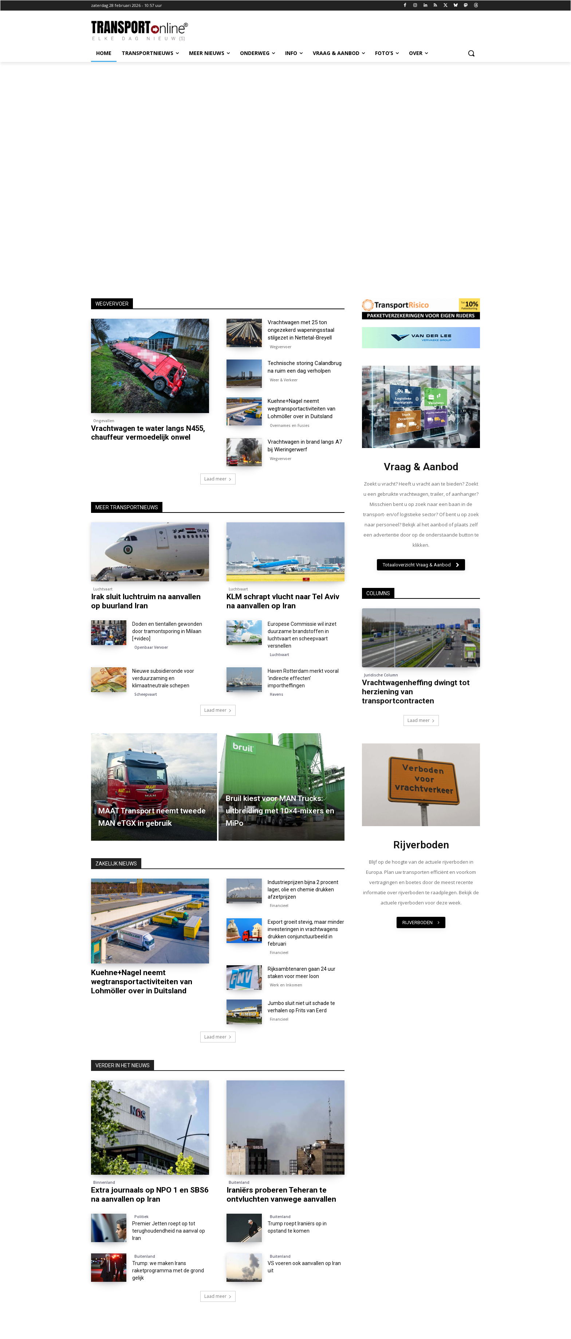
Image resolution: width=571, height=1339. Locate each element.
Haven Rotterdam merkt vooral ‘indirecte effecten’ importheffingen (303, 678)
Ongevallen (103, 420)
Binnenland (104, 1182)
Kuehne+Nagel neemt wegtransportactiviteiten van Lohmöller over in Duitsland (301, 409)
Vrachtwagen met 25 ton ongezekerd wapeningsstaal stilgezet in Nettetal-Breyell (301, 330)
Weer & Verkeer (284, 379)
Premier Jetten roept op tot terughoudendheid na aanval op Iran (168, 1231)
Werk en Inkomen (286, 984)
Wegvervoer (280, 346)
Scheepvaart (145, 694)
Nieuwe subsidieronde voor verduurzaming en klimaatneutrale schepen (163, 678)
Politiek (141, 1216)
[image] (421, 407)
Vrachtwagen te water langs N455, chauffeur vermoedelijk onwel (148, 432)
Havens (276, 694)
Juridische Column (381, 675)
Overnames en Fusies (290, 425)
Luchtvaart (103, 589)
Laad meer (218, 479)
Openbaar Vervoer (151, 647)
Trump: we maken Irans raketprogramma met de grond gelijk (168, 1270)
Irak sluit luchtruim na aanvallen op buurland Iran (146, 601)
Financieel (279, 905)
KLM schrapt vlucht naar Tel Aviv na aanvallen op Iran (283, 601)
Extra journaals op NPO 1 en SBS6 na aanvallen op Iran (150, 1194)
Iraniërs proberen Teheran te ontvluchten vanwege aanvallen (281, 1194)
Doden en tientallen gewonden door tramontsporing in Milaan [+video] (167, 631)
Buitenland (239, 1182)
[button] (471, 53)
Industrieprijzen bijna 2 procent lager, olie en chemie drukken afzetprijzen (303, 889)
